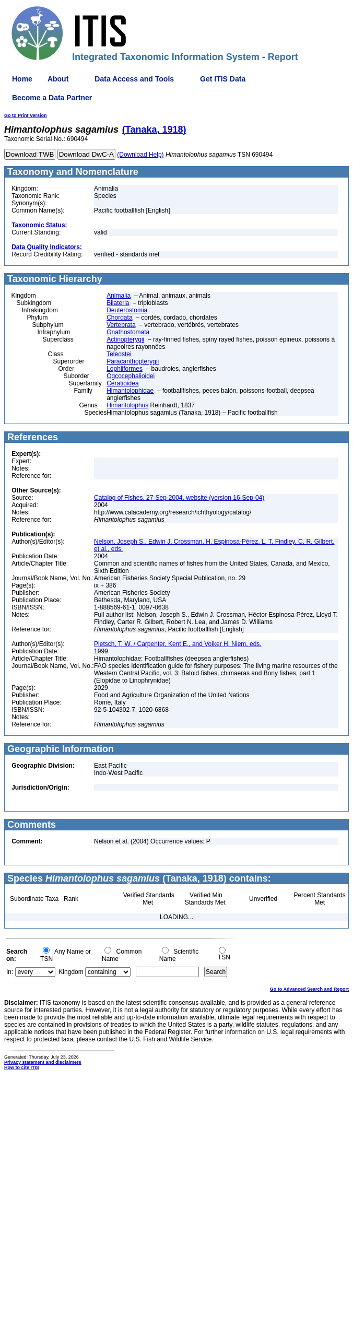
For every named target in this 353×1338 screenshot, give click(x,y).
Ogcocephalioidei (131, 376)
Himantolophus (127, 405)
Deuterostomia (127, 310)
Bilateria (118, 303)
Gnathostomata (128, 332)
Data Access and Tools (134, 79)
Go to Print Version (25, 115)
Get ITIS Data (222, 79)
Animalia (119, 295)
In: (9, 972)
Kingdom (70, 972)
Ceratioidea (122, 383)
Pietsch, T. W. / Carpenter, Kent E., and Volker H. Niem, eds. (178, 644)
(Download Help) (140, 154)
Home (22, 79)
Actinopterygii (125, 339)
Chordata (119, 317)
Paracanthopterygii (133, 361)
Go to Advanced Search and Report (309, 989)
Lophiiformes (125, 368)
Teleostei (119, 354)
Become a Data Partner (52, 97)
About (58, 79)
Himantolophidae (130, 390)
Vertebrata (121, 324)
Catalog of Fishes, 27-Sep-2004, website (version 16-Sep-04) (179, 497)
